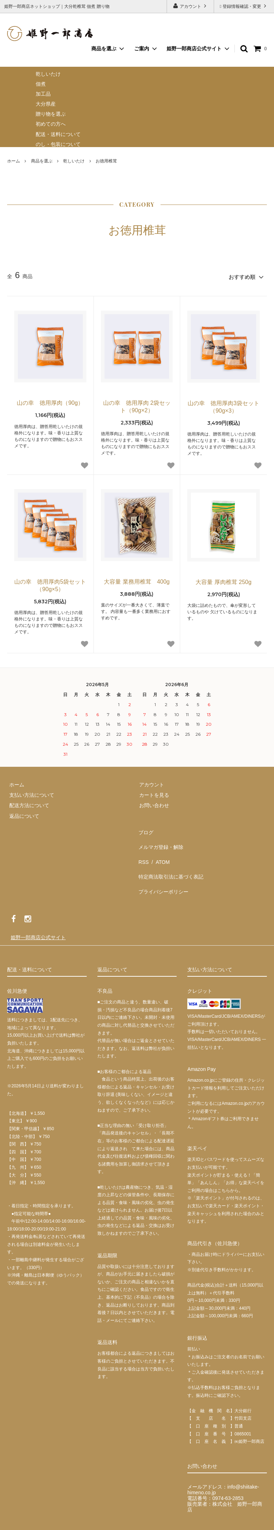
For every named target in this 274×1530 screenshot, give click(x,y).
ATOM (158, 849)
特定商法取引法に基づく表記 (169, 860)
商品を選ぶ (41, 160)
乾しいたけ (48, 74)
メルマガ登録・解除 (159, 839)
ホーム (13, 160)
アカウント (190, 6)
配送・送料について (58, 134)
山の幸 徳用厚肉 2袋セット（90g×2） (137, 405)
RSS (142, 849)
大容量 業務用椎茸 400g (136, 580)
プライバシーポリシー (162, 870)
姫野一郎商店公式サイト (194, 48)
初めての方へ (51, 124)
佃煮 (41, 84)
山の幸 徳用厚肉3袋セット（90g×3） (223, 405)
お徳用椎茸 (106, 160)
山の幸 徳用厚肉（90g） (50, 401)
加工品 (43, 94)
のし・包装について (58, 144)
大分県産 (46, 104)
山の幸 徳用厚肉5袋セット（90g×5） (50, 583)
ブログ (144, 828)
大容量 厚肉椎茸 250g (223, 580)
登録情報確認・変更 (244, 6)
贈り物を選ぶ (51, 114)
